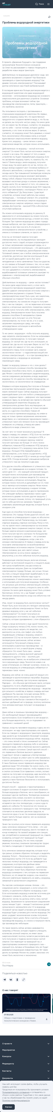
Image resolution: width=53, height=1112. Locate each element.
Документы (26, 1078)
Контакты (26, 1071)
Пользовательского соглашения (15, 1092)
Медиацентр (26, 1063)
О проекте (26, 1043)
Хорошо (8, 1107)
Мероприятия (8, 1050)
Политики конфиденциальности (16, 1100)
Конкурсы (26, 1056)
